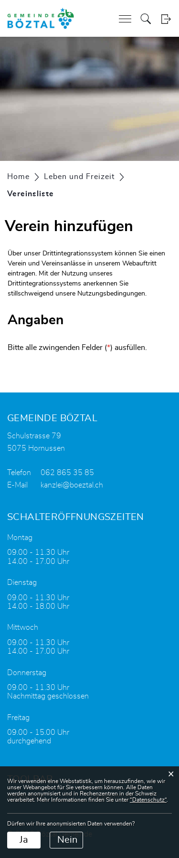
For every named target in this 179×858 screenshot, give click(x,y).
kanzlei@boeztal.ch (72, 485)
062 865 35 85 (67, 473)
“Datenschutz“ (148, 800)
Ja (24, 840)
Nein (67, 840)
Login (166, 19)
